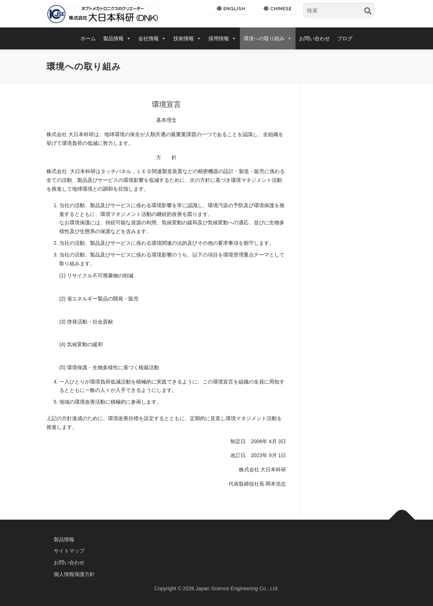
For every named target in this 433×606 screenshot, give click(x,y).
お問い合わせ (314, 38)
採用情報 (222, 38)
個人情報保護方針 (74, 574)
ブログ (345, 38)
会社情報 (152, 38)
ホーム (88, 38)
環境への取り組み (268, 38)
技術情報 (187, 38)
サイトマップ (69, 551)
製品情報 (117, 38)
